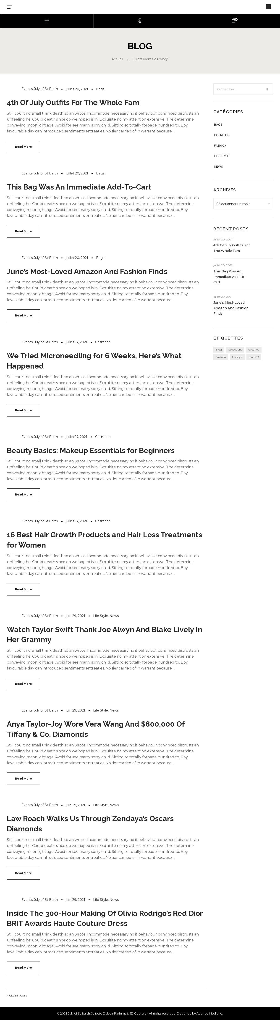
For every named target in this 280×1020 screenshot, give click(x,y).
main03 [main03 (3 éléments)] (254, 357)
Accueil (117, 59)
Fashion (220, 145)
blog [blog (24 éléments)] (219, 349)
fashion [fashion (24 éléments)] (221, 357)
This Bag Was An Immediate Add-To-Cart (79, 187)
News (114, 616)
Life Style (100, 616)
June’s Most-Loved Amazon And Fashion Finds (87, 271)
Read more (23, 146)
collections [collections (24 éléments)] (235, 349)
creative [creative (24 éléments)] (253, 349)
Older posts (18, 995)
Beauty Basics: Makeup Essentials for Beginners (91, 450)
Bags (100, 89)
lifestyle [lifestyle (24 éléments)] (237, 357)
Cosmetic (102, 342)
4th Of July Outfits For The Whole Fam (73, 102)
